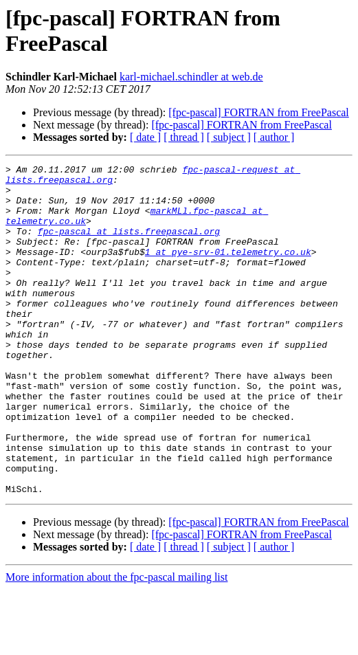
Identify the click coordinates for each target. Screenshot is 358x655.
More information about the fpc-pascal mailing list (116, 643)
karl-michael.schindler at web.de (191, 76)
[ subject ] (229, 137)
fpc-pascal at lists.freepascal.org (129, 245)
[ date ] (145, 137)
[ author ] (274, 137)
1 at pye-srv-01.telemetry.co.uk (228, 270)
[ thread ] (184, 137)
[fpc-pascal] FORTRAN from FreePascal (258, 112)
